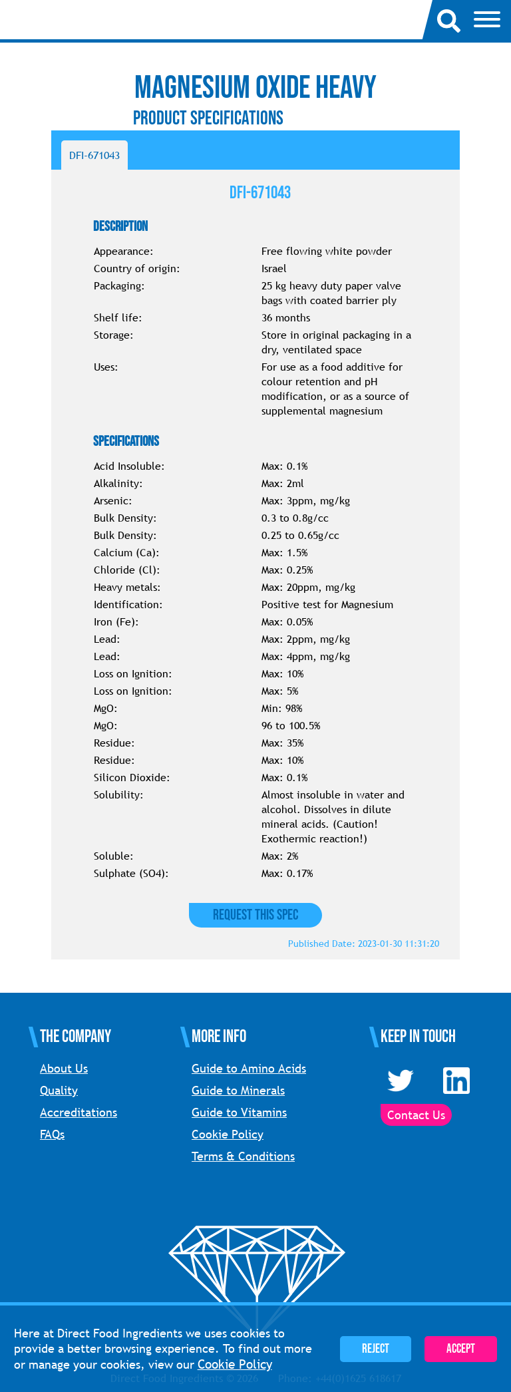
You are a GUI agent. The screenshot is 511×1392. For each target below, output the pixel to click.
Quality (59, 1090)
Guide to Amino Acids (249, 1068)
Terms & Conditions (243, 1156)
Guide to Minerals (238, 1090)
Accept (460, 1349)
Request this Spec (255, 915)
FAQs (52, 1134)
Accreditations (78, 1112)
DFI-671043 (94, 155)
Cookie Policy (227, 1134)
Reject (375, 1349)
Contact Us (416, 1115)
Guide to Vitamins (239, 1112)
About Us (64, 1068)
